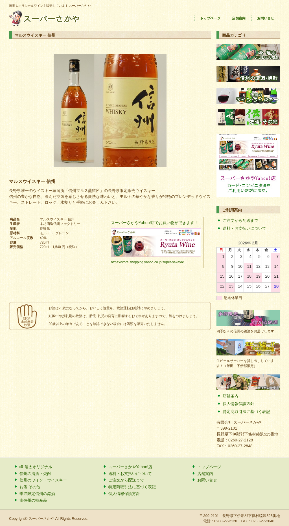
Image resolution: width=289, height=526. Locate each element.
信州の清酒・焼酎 (35, 473)
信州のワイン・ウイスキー (43, 480)
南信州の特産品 (33, 500)
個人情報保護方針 (238, 403)
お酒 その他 (29, 487)
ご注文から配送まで (240, 220)
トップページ (210, 18)
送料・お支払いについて (244, 228)
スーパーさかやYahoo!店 (130, 467)
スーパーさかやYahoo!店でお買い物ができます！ (154, 222)
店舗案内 (239, 18)
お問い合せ (265, 18)
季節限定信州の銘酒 (37, 493)
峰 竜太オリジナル (35, 467)
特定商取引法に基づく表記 (246, 411)
